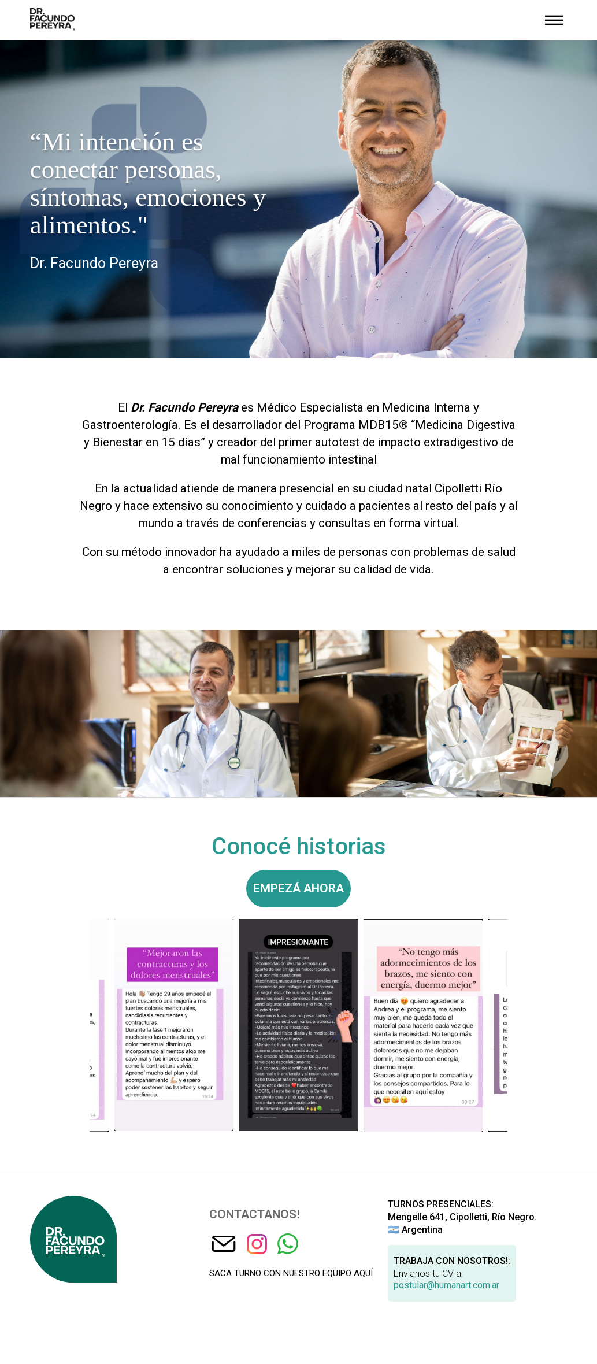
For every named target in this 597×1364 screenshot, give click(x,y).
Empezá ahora (298, 888)
